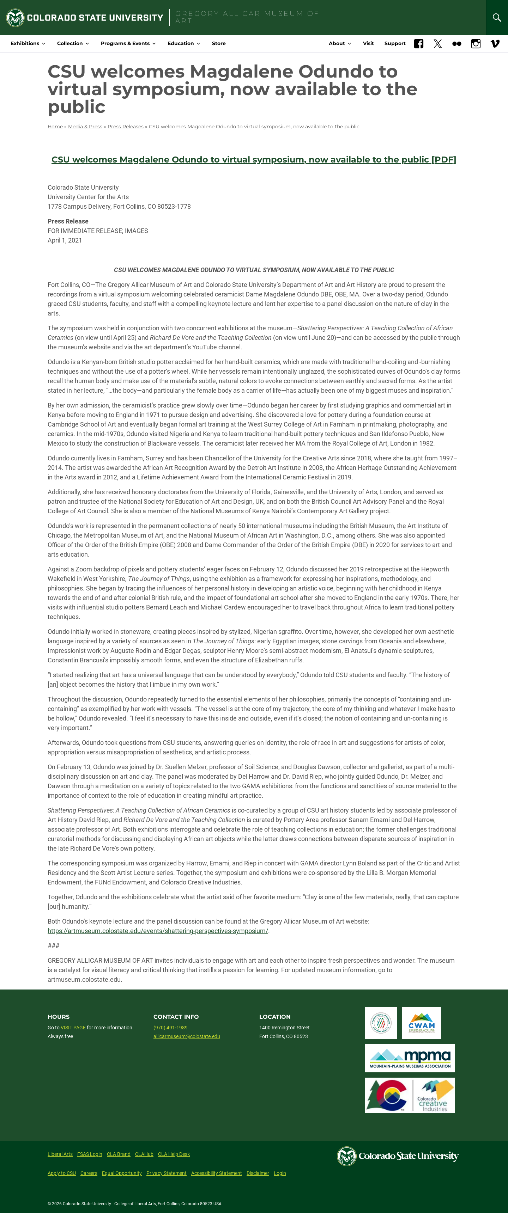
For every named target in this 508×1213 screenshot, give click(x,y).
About (337, 43)
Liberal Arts (60, 1154)
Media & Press (85, 126)
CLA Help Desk (174, 1154)
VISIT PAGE (73, 1027)
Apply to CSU (62, 1173)
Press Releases (126, 126)
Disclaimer (258, 1173)
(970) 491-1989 (170, 1027)
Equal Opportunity (122, 1173)
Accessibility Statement (216, 1173)
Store (219, 43)
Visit (368, 43)
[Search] (497, 17)
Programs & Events (125, 43)
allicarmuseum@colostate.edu (186, 1036)
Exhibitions (25, 43)
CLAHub (144, 1154)
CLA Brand (119, 1154)
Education (181, 43)
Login (280, 1173)
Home (55, 126)
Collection (70, 43)
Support (395, 43)
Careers (88, 1173)
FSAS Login (89, 1154)
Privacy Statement (166, 1173)
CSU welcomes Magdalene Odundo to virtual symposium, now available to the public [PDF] (254, 159)
